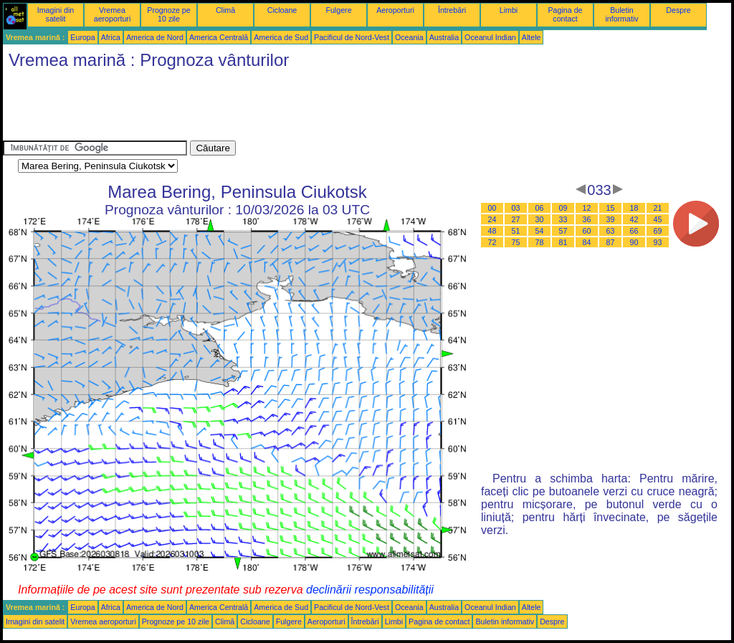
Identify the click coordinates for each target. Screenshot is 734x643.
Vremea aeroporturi (112, 14)
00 (492, 208)
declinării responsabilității (370, 590)
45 (658, 219)
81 (563, 242)
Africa (110, 37)
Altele (531, 37)
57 (563, 231)
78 (539, 242)
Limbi (509, 10)
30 (539, 219)
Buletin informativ (621, 14)
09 (563, 208)
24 (492, 219)
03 (516, 208)
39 (610, 219)
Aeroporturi (395, 10)
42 (634, 219)
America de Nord (155, 37)
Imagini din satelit (56, 14)
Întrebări (452, 10)
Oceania (409, 37)
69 (658, 231)
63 (610, 231)
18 (634, 208)
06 (539, 208)
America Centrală (218, 37)
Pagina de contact (565, 14)
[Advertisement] (264, 108)
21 (658, 208)
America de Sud (281, 37)
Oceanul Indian (490, 37)
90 (634, 242)
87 (610, 242)
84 (587, 242)
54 (539, 231)
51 (516, 231)
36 (587, 219)
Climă (225, 10)
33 (563, 219)
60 (587, 231)
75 (516, 242)
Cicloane (282, 10)
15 (610, 208)
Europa (82, 37)
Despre (678, 10)
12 (587, 208)
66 (634, 231)
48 (492, 231)
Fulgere (338, 10)
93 (658, 242)
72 (492, 242)
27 (516, 219)
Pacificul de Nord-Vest (351, 37)
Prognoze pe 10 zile (168, 14)
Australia (444, 37)
